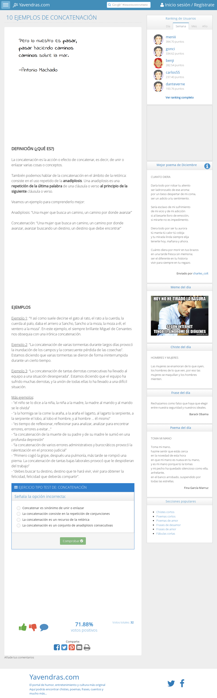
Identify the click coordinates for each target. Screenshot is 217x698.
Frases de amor (166, 529)
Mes (194, 26)
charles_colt (200, 273)
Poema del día (180, 428)
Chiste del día (181, 347)
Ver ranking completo (180, 97)
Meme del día (181, 287)
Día (168, 26)
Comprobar (73, 541)
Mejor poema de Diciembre (177, 165)
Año (205, 26)
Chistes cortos (165, 512)
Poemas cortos (165, 516)
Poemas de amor (167, 521)
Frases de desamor (168, 525)
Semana (181, 26)
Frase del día (180, 393)
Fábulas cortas (165, 533)
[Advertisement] (48, 113)
